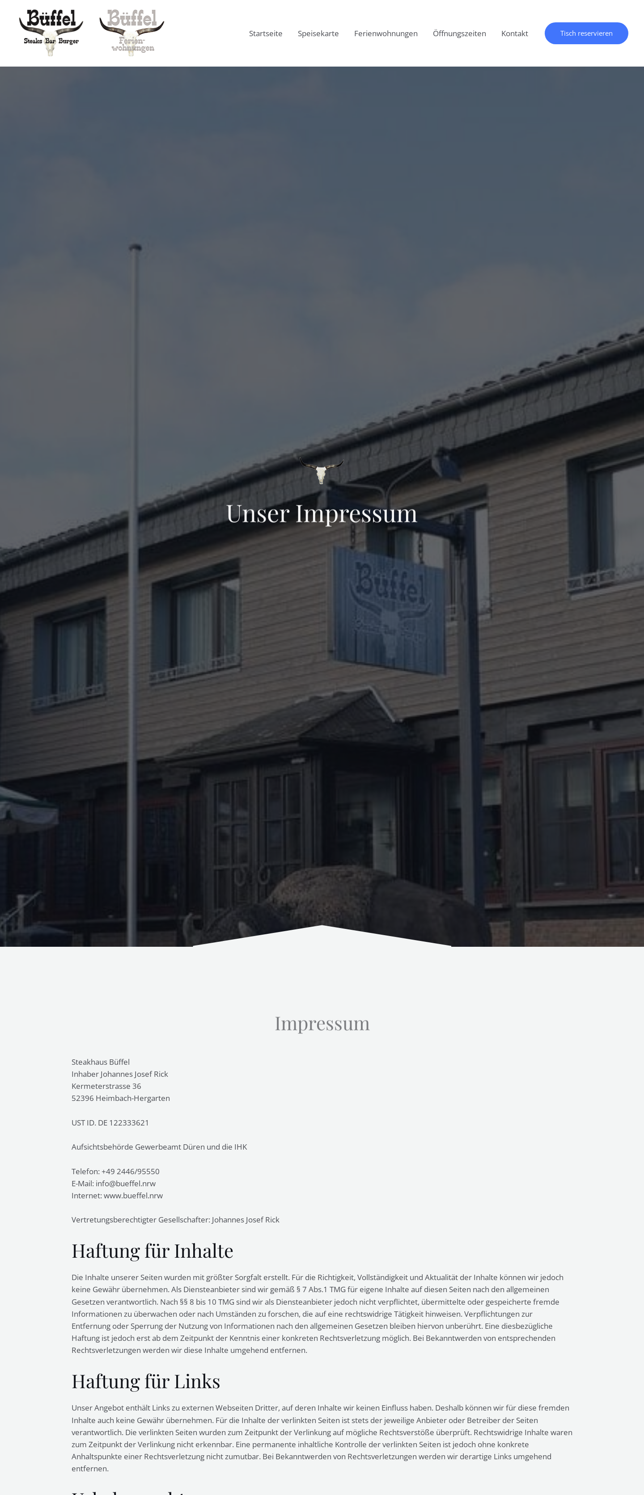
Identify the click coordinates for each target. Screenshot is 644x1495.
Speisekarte (318, 33)
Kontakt (514, 33)
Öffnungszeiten (459, 33)
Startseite (266, 33)
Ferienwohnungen (386, 33)
